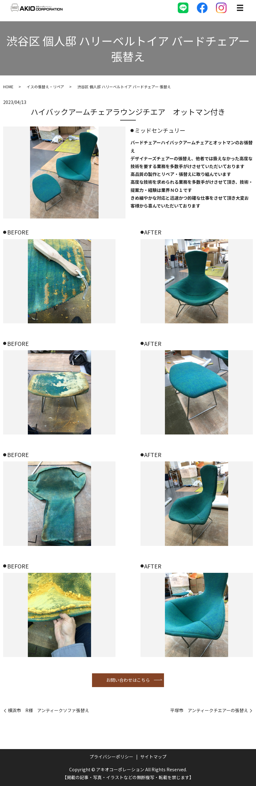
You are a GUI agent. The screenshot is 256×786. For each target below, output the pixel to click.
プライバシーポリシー (111, 756)
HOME (8, 86)
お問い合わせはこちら (128, 680)
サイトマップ (153, 756)
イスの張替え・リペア (45, 86)
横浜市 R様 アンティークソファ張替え (48, 710)
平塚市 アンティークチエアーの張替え (209, 710)
